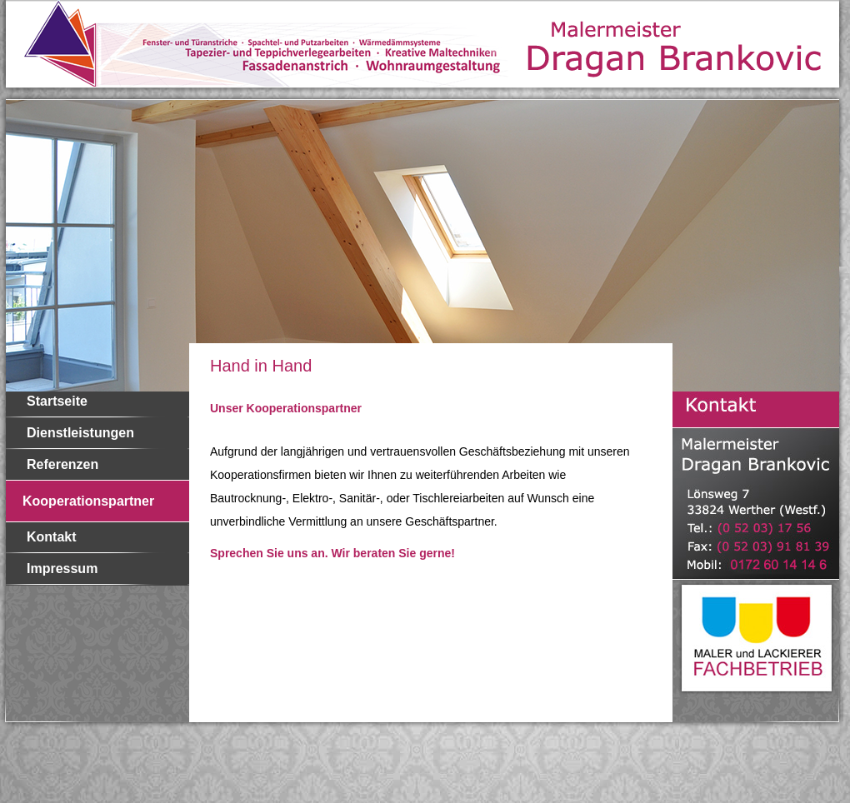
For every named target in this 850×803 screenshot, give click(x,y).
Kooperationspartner (88, 501)
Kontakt (52, 537)
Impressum (62, 568)
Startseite (57, 401)
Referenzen (62, 464)
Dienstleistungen (80, 433)
